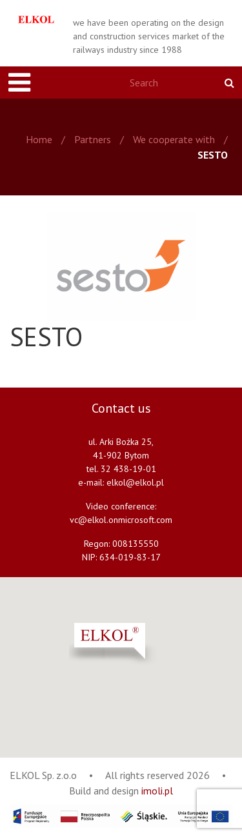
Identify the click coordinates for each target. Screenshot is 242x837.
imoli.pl (157, 790)
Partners (92, 139)
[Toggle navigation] (19, 82)
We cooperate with (174, 139)
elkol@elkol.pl (135, 482)
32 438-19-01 (128, 469)
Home (39, 139)
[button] (145, 644)
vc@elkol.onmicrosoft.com (121, 520)
